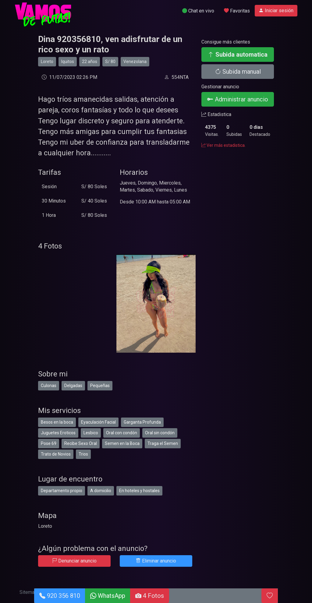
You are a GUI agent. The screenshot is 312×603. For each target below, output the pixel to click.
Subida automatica (238, 54)
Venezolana (135, 61)
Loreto (47, 61)
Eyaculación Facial (98, 422)
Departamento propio (61, 490)
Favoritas (237, 11)
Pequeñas (100, 385)
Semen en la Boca (122, 443)
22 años (89, 61)
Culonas (48, 385)
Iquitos (67, 61)
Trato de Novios (56, 454)
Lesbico (90, 432)
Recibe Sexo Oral (80, 443)
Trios (83, 454)
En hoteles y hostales (139, 490)
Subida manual (238, 71)
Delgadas (73, 385)
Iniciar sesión (276, 10)
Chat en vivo (198, 11)
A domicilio (100, 490)
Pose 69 (48, 443)
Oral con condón (121, 432)
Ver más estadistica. (223, 145)
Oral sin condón (160, 432)
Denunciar (74, 561)
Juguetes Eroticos (58, 432)
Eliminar (156, 561)
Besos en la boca (57, 422)
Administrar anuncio (237, 99)
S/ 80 (110, 61)
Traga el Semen (162, 443)
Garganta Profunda (142, 422)
